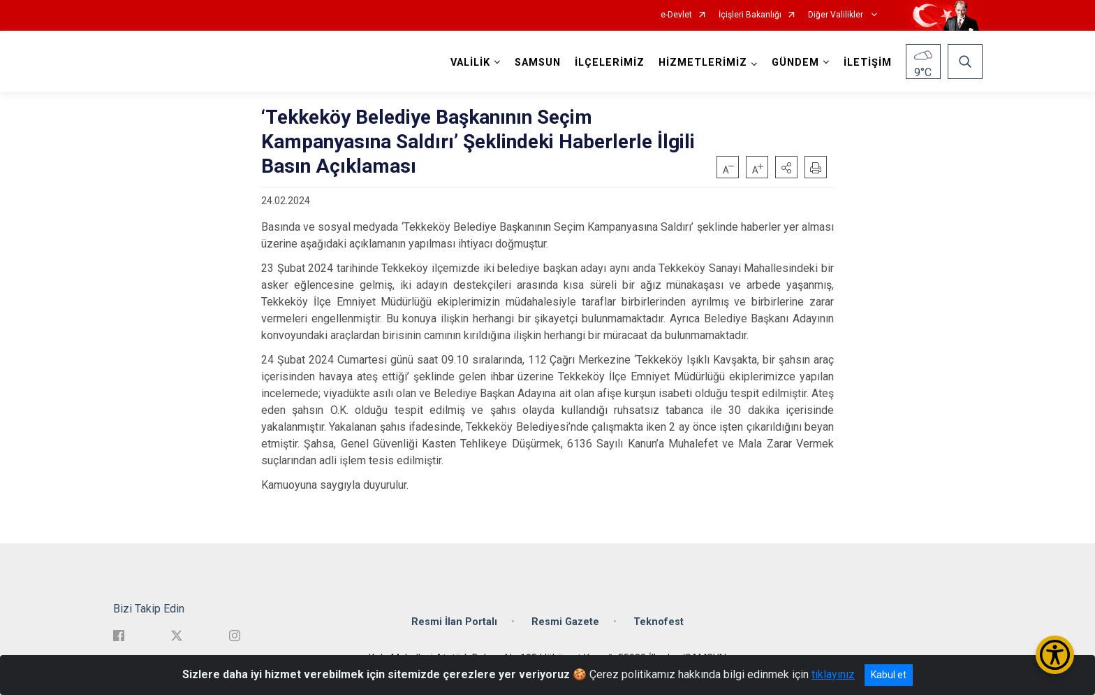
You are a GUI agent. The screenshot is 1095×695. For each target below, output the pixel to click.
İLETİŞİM (868, 63)
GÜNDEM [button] (795, 63)
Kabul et (888, 674)
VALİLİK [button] (470, 63)
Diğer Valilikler (836, 15)
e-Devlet (676, 15)
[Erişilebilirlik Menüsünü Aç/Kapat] (1055, 655)
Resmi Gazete (565, 622)
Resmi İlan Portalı (454, 622)
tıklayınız (833, 674)
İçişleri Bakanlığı (750, 15)
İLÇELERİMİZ (610, 63)
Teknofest (658, 622)
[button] (786, 167)
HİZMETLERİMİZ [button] (703, 63)
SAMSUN (538, 63)
